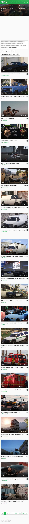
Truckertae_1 (5, 187)
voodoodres (4, 120)
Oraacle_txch (5, 413)
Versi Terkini (10, 54)
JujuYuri (4, 302)
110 (16, 513)
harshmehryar (5, 142)
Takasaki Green (5, 75)
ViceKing (4, 458)
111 (20, 513)
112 (23, 513)
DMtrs (3, 324)
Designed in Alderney (6, 520)
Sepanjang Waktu (8, 51)
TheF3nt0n (4, 98)
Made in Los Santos (5, 521)
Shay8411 (4, 164)
